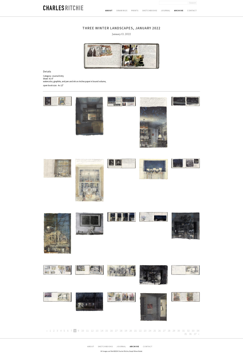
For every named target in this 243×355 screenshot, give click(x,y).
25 (154, 330)
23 (145, 330)
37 (195, 333)
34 (198, 330)
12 (92, 330)
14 (102, 330)
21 (135, 330)
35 (185, 333)
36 (190, 333)
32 (188, 330)
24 (150, 330)
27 (164, 330)
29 (174, 330)
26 (159, 330)
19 (126, 330)
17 (116, 330)
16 (111, 330)
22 (140, 330)
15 (106, 330)
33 (193, 330)
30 (178, 330)
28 (169, 330)
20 (130, 330)
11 (87, 330)
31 (183, 330)
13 (97, 330)
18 (121, 330)
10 (82, 330)
